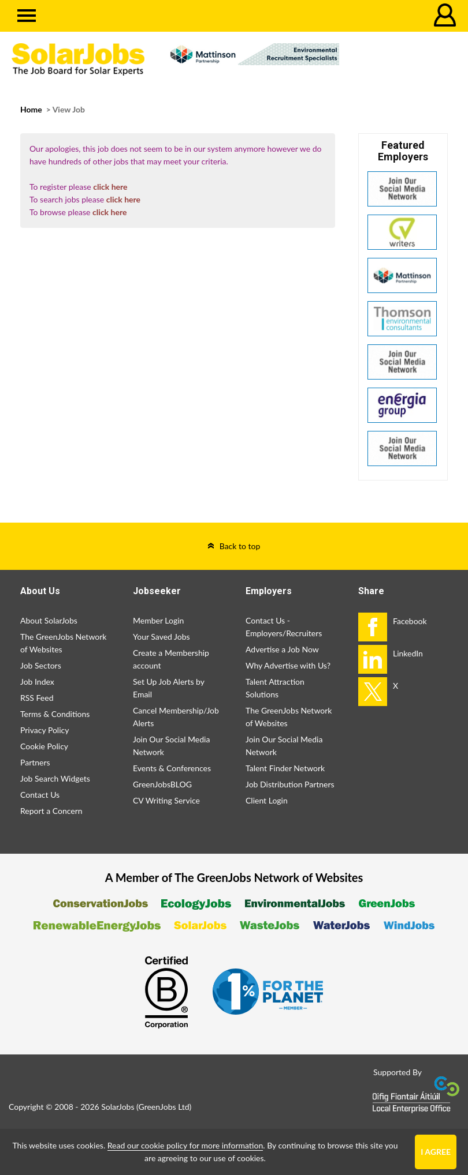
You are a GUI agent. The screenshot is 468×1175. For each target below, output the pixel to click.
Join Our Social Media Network (171, 745)
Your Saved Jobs (161, 636)
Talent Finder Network (285, 768)
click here (110, 187)
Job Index (37, 681)
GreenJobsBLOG (162, 784)
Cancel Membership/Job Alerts (176, 716)
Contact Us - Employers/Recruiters (284, 626)
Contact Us (40, 794)
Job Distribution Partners (290, 784)
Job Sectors (40, 665)
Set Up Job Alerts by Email (169, 688)
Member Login (158, 620)
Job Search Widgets (55, 778)
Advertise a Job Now (282, 649)
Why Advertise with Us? (288, 665)
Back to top (240, 546)
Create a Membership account (171, 659)
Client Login (267, 800)
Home (31, 109)
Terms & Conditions (55, 714)
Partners (35, 762)
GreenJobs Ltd (164, 1107)
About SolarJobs (48, 620)
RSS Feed (36, 698)
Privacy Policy (44, 730)
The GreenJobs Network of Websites (63, 643)
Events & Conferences (172, 768)
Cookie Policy (44, 746)
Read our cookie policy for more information (185, 1145)
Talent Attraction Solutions (275, 688)
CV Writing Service (166, 800)
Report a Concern (51, 811)
